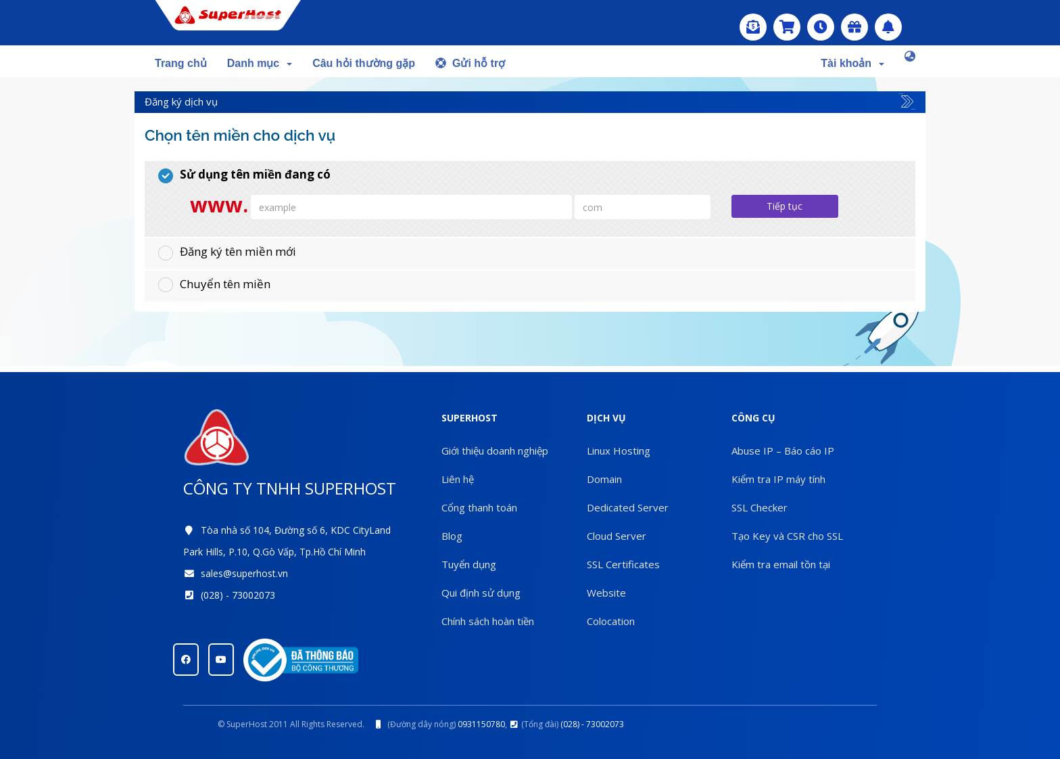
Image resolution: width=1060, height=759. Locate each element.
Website (606, 592)
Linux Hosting (618, 450)
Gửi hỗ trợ (470, 63)
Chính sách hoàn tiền (487, 621)
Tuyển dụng (468, 564)
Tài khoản (852, 63)
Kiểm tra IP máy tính (778, 479)
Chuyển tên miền (214, 284)
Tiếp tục (784, 206)
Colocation (611, 621)
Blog (451, 536)
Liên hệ (457, 479)
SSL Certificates (623, 564)
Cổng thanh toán (479, 507)
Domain (604, 479)
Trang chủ (181, 63)
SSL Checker (759, 507)
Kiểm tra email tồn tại (780, 564)
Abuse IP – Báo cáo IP (782, 450)
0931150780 (481, 724)
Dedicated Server (628, 507)
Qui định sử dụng (481, 592)
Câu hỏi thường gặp (363, 63)
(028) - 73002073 (238, 595)
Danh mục (259, 63)
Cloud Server (616, 536)
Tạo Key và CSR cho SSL (787, 536)
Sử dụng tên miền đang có (244, 174)
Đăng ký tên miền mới (227, 252)
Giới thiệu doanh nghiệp (494, 450)
